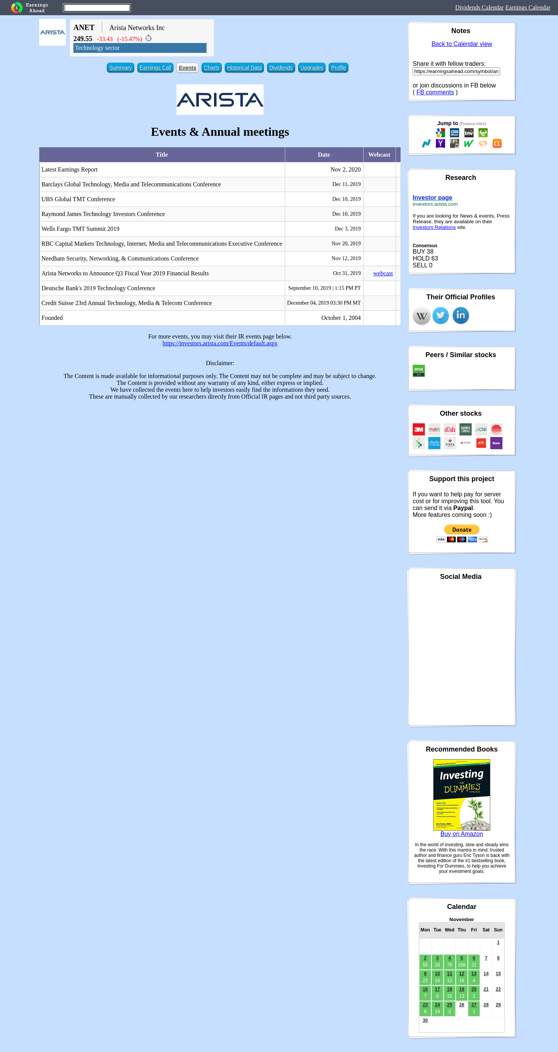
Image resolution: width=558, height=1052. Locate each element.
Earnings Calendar (527, 7)
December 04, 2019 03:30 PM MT (324, 303)
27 (473, 1005)
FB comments (435, 92)
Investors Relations (434, 227)
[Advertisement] (220, 459)
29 (498, 1005)
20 (473, 989)
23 (425, 1005)
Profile (338, 67)
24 (437, 1005)
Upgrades (312, 67)
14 (485, 973)
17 (437, 989)
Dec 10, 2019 (346, 199)
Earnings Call (155, 67)
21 (485, 989)
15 (498, 973)
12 (461, 973)
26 (461, 1005)
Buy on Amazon (461, 834)
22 (498, 989)
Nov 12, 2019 (346, 258)
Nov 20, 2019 (346, 243)
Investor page (432, 197)
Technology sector (97, 47)
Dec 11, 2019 (346, 184)
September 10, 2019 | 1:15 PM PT (324, 288)
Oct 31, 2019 (347, 273)
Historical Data (244, 67)
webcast (383, 273)
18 (449, 989)
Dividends (281, 67)
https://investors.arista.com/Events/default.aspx (220, 343)
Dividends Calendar (479, 7)
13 (473, 973)
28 (485, 1005)
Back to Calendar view (461, 44)
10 (437, 973)
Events (187, 67)
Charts (211, 67)
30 (425, 1020)
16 (425, 989)
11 (449, 973)
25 (449, 1005)
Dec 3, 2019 (348, 229)
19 (461, 989)
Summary (120, 67)
